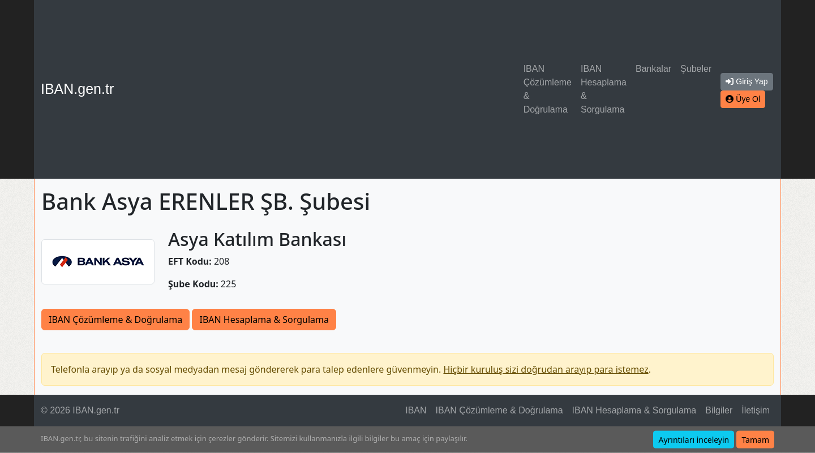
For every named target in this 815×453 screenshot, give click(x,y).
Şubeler (695, 69)
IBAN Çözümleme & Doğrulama (548, 89)
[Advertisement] (320, 89)
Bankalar (653, 69)
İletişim (755, 410)
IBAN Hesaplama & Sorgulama (604, 89)
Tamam (755, 439)
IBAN (415, 410)
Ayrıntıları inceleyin (693, 439)
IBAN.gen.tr (77, 89)
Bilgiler (718, 410)
